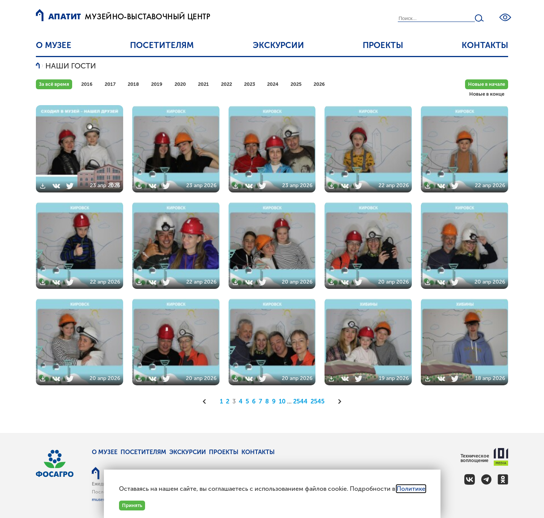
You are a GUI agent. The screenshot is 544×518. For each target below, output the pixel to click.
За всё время (54, 84)
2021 (203, 84)
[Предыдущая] (207, 402)
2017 (110, 84)
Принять (132, 505)
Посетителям (162, 45)
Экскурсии (278, 45)
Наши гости (70, 65)
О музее (53, 45)
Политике (411, 488)
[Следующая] (337, 402)
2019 (156, 84)
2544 (300, 401)
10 (282, 401)
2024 (272, 84)
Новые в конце (486, 94)
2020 (180, 84)
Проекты (383, 45)
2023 (249, 84)
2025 (296, 84)
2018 (133, 84)
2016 (87, 84)
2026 (319, 84)
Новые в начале (486, 84)
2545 (318, 401)
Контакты (485, 45)
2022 (226, 84)
